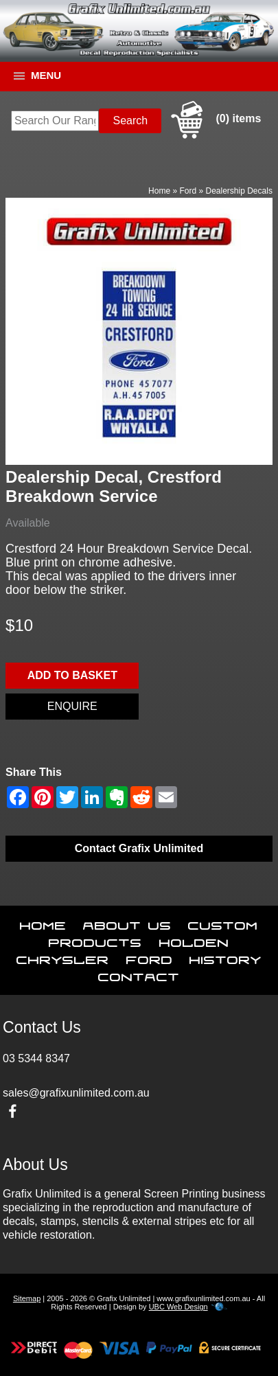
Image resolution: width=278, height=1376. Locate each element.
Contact (139, 974)
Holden (194, 940)
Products (95, 940)
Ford (187, 191)
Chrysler (62, 957)
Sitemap (26, 1298)
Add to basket (72, 675)
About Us (127, 923)
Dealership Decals (239, 191)
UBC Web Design (178, 1307)
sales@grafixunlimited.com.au (76, 1093)
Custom (223, 923)
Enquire (72, 706)
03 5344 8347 (36, 1058)
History (225, 957)
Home (159, 191)
